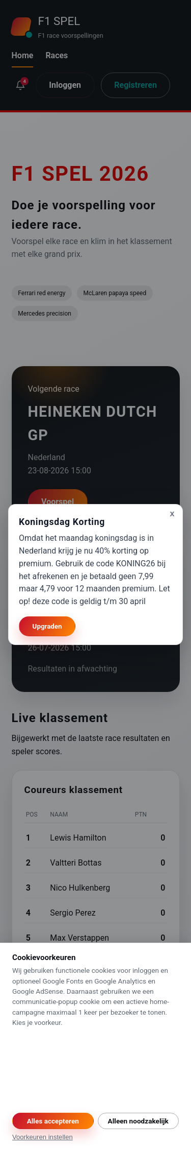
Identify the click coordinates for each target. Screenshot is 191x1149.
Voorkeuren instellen (42, 1137)
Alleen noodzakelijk (138, 1121)
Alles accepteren (53, 1121)
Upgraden (47, 626)
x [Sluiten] (172, 513)
